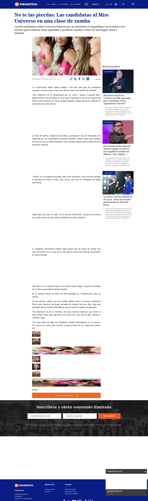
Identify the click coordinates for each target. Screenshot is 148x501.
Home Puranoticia (70, 447)
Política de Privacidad (71, 451)
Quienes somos (50, 447)
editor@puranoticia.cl (21, 452)
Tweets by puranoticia (114, 442)
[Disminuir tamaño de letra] (111, 4)
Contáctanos (18, 454)
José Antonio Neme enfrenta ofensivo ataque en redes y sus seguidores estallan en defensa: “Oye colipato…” (117, 150)
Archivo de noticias (71, 449)
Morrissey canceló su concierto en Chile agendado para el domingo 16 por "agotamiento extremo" (117, 100)
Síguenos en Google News (23, 456)
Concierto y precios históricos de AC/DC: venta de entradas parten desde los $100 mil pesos (117, 201)
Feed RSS (48, 449)
